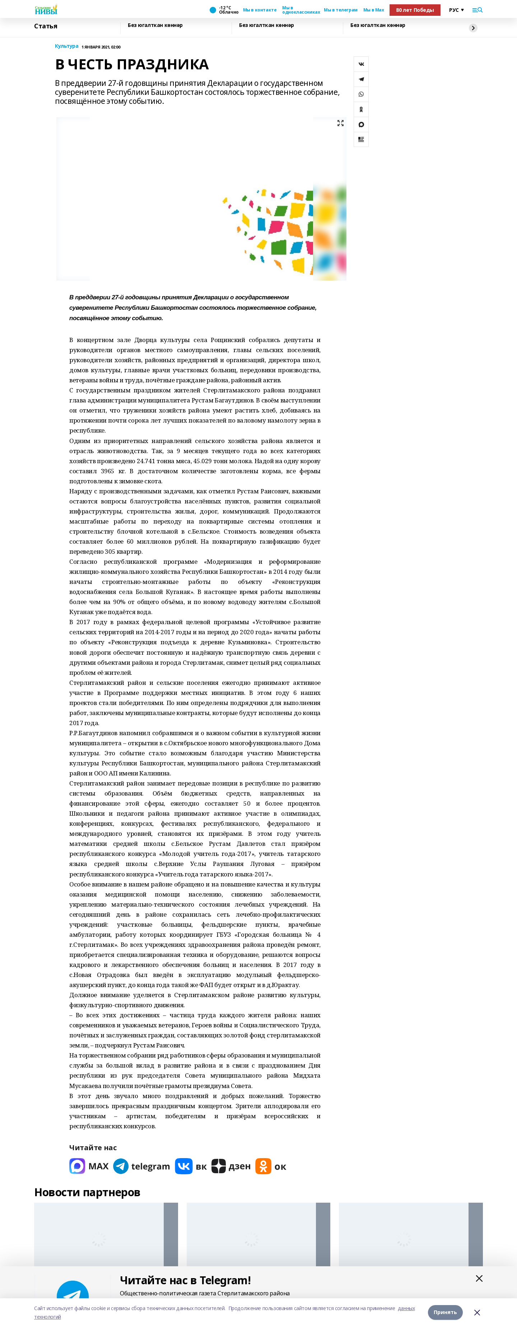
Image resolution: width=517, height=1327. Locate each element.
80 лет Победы (415, 9)
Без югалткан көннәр (155, 25)
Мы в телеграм (341, 10)
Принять (445, 1312)
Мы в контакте (260, 10)
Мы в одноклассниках (300, 10)
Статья (45, 26)
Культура (67, 46)
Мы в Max (373, 10)
